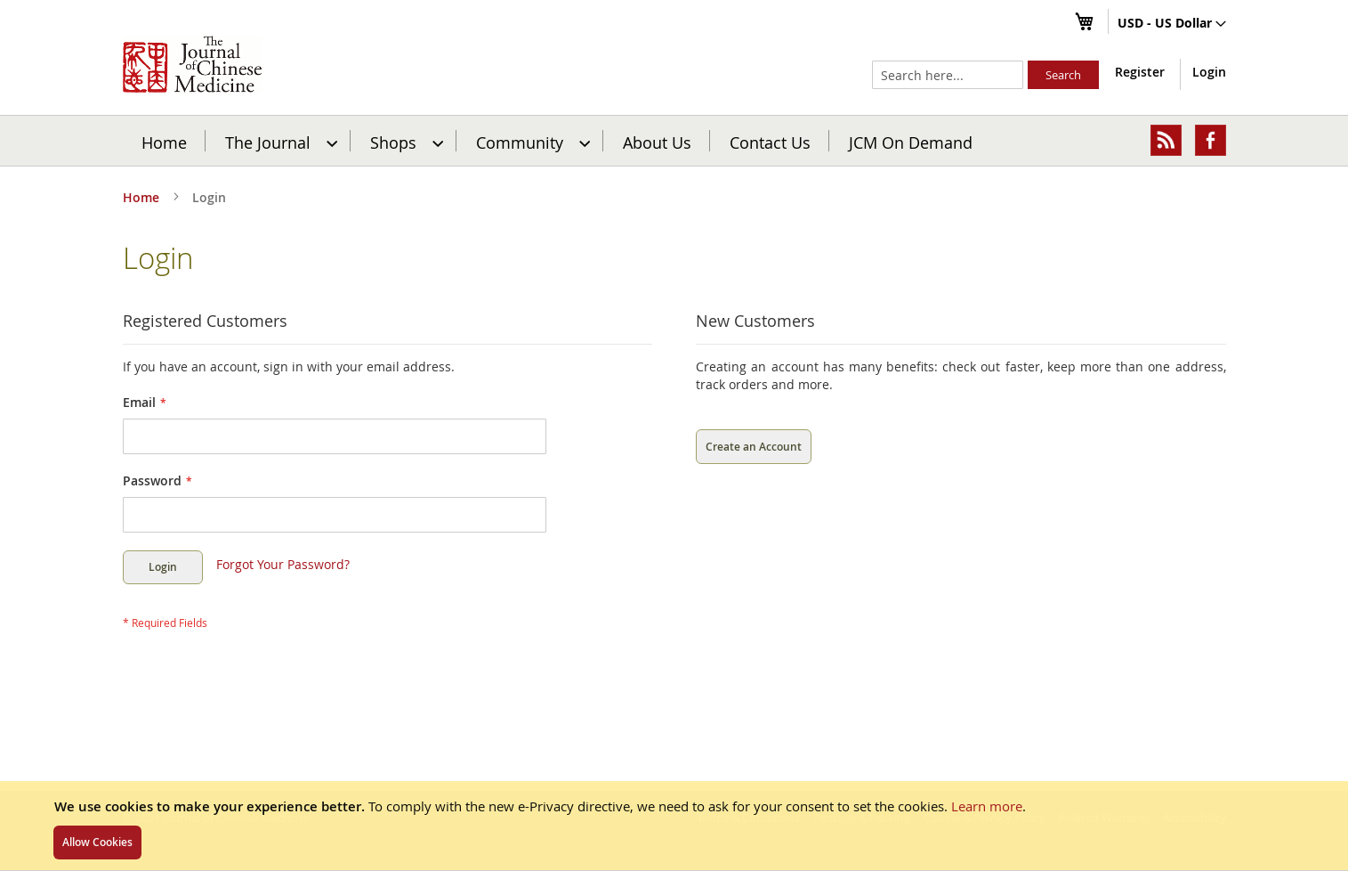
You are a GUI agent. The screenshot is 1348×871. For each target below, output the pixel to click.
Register (1140, 71)
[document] (674, 825)
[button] (1172, 24)
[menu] (674, 141)
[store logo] (192, 64)
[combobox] (947, 75)
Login (1209, 71)
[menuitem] (279, 140)
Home (164, 141)
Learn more (986, 806)
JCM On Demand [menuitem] (911, 141)
